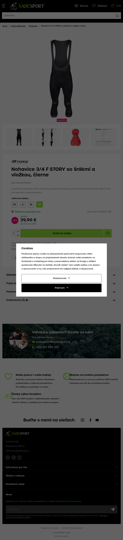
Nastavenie (59, 278)
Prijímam (60, 287)
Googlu (83, 261)
